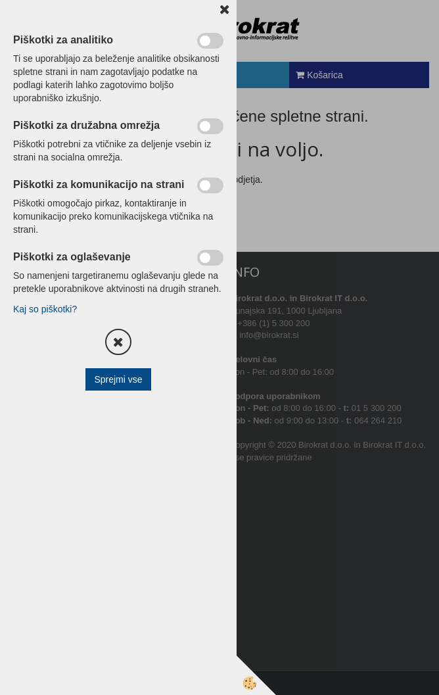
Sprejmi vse (118, 379)
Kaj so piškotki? (45, 309)
